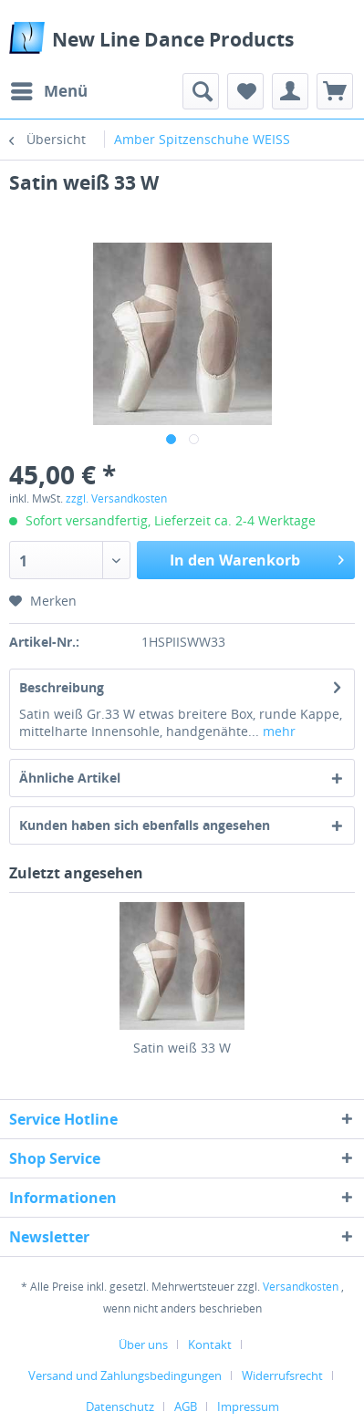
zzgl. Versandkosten (116, 498)
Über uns (143, 1344)
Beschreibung (61, 687)
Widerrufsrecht (282, 1375)
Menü (49, 89)
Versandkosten (300, 1286)
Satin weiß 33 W (182, 1047)
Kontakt (210, 1344)
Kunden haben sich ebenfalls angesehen (144, 825)
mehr (277, 731)
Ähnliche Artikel (69, 777)
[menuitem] (48, 91)
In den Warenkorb (257, 557)
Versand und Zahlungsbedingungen (125, 1375)
